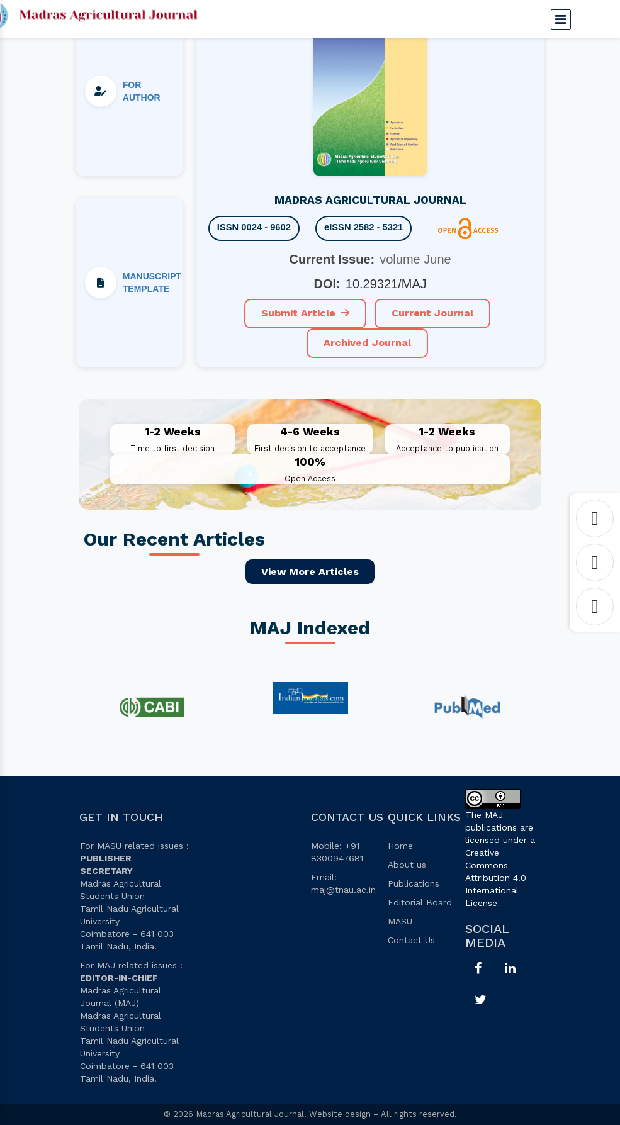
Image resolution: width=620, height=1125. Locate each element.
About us (407, 864)
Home (400, 846)
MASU (400, 921)
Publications (413, 883)
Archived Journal (367, 343)
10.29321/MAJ (386, 284)
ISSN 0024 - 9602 (254, 227)
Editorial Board (420, 902)
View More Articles (310, 572)
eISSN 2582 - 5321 (366, 227)
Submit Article (305, 314)
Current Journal (432, 314)
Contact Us (411, 940)
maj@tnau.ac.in (343, 890)
